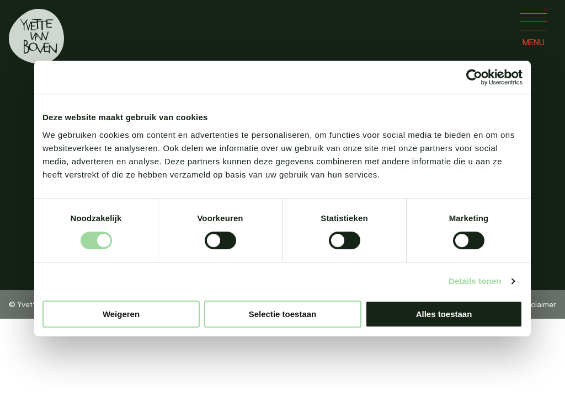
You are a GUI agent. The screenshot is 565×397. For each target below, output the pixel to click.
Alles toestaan (444, 314)
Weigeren (121, 314)
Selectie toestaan (283, 314)
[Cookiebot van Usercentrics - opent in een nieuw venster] (474, 77)
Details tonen (475, 281)
